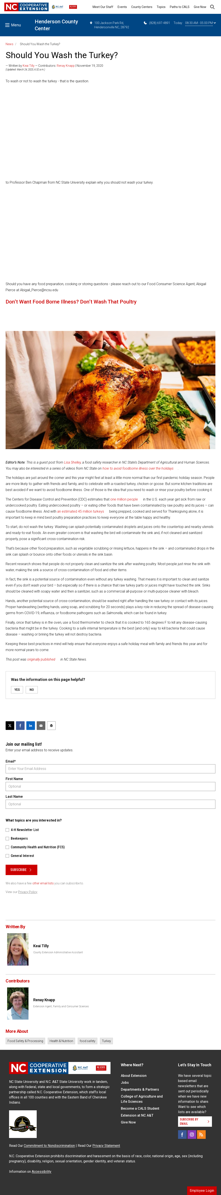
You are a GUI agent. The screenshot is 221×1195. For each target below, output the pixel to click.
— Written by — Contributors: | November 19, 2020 (54, 65)
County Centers (141, 7)
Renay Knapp (66, 65)
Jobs (125, 1083)
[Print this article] (51, 725)
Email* (11, 761)
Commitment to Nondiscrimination (49, 1146)
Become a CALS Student (140, 1108)
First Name (14, 779)
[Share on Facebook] (20, 725)
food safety (87, 1041)
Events (122, 7)
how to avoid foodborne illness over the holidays (138, 468)
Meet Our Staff (103, 7)
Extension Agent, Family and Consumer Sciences (61, 1006)
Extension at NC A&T (137, 1115)
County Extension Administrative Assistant (58, 952)
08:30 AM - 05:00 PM (200, 23)
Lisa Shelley (72, 462)
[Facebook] (182, 1134)
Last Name (14, 797)
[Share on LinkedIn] (30, 725)
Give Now (200, 7)
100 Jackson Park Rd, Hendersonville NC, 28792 (109, 25)
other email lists (43, 883)
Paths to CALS (179, 7)
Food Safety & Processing (25, 1041)
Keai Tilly (29, 65)
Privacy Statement (106, 1146)
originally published (41, 659)
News (9, 44)
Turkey (106, 1041)
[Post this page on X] (10, 725)
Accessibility (41, 1172)
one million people (124, 499)
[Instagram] (192, 1134)
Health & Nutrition (61, 1041)
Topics (161, 7)
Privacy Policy (27, 892)
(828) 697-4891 (156, 23)
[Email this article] (41, 725)
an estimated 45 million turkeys (80, 511)
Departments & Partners (140, 1089)
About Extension (134, 1076)
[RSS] (201, 1134)
